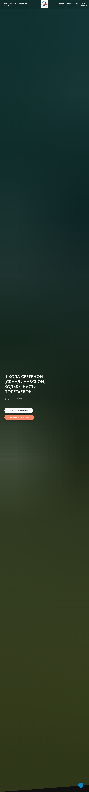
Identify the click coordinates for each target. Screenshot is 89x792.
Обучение (13, 3)
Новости (69, 3)
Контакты (84, 5)
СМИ (76, 3)
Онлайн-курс (23, 3)
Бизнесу (61, 3)
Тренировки (6, 5)
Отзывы (83, 3)
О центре (4, 3)
